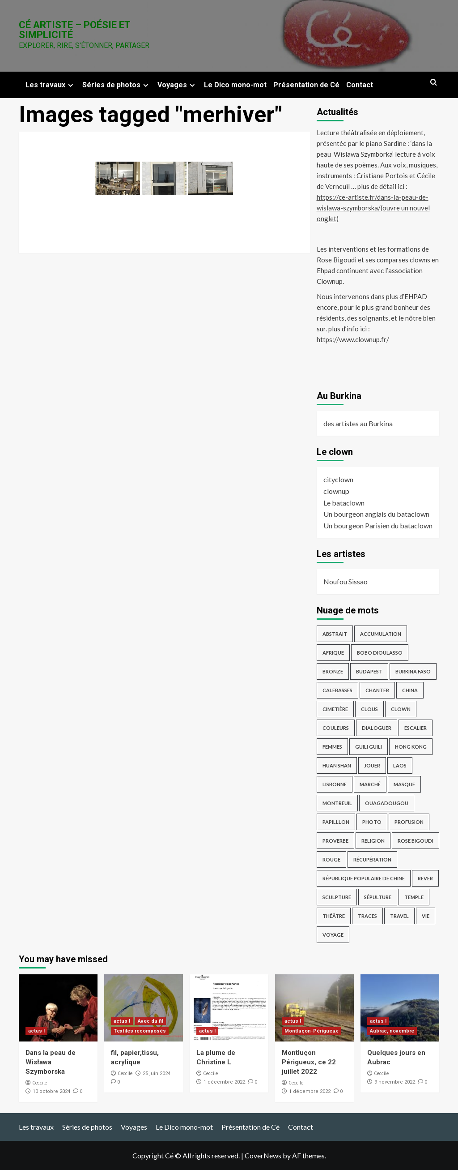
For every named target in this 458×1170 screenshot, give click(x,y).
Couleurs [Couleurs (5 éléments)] (335, 728)
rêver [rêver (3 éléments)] (425, 878)
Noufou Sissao (345, 581)
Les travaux (50, 85)
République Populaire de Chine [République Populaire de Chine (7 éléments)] (363, 878)
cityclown (338, 479)
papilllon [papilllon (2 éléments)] (335, 822)
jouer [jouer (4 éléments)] (372, 765)
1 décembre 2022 (224, 1082)
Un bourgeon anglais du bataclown (376, 514)
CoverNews (263, 1155)
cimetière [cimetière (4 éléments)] (335, 709)
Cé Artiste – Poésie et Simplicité (74, 29)
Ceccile (39, 1083)
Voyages (177, 85)
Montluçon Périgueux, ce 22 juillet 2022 (309, 1062)
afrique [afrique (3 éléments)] (333, 653)
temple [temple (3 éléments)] (414, 897)
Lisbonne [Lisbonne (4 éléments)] (334, 784)
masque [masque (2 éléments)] (404, 784)
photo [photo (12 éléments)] (372, 822)
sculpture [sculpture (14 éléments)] (336, 897)
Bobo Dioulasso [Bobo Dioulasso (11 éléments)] (380, 653)
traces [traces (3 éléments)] (367, 916)
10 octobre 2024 (51, 1091)
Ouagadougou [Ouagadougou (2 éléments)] (386, 803)
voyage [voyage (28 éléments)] (333, 935)
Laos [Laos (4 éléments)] (400, 765)
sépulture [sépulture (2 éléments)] (377, 897)
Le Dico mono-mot (235, 85)
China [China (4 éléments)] (410, 690)
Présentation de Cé (306, 85)
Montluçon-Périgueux (311, 1031)
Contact (359, 85)
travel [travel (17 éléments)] (399, 916)
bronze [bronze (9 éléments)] (332, 671)
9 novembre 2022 (394, 1082)
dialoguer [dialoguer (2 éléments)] (376, 728)
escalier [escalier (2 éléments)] (415, 728)
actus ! (36, 1031)
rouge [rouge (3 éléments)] (331, 859)
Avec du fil (150, 1021)
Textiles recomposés (140, 1031)
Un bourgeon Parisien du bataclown (378, 525)
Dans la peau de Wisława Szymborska (50, 1062)
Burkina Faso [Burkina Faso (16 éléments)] (413, 671)
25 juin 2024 (156, 1073)
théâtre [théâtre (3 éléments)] (333, 916)
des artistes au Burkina (358, 423)
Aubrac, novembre (392, 1031)
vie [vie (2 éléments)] (425, 916)
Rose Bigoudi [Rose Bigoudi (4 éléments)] (415, 841)
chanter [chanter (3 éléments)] (377, 690)
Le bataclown (344, 502)
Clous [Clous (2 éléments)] (369, 709)
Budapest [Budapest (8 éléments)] (369, 671)
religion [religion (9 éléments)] (373, 841)
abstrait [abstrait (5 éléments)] (334, 634)
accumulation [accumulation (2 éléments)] (380, 634)
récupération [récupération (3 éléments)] (372, 859)
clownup (336, 491)
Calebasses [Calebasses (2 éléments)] (337, 690)
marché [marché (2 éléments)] (370, 784)
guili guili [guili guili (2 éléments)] (368, 747)
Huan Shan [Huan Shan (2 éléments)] (336, 765)
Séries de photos (116, 85)
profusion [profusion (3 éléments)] (409, 822)
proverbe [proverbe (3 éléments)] (335, 841)
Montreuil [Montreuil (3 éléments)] (337, 803)
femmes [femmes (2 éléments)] (332, 747)
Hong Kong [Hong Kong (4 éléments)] (411, 747)
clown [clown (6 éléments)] (401, 709)
